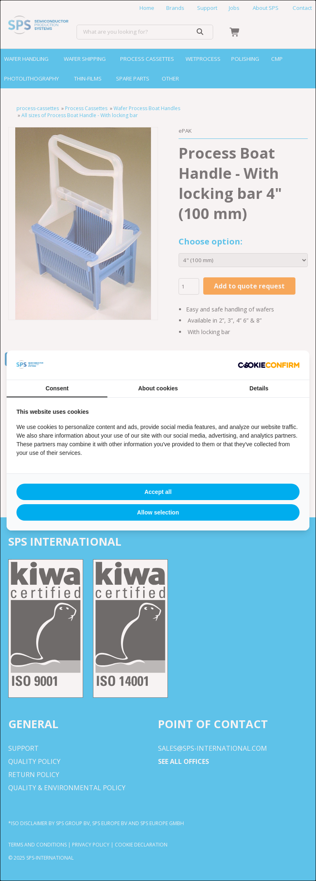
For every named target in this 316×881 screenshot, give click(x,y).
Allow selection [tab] (158, 512)
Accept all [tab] (158, 492)
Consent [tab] (57, 388)
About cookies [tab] (158, 388)
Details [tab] (258, 388)
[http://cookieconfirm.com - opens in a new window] (269, 365)
